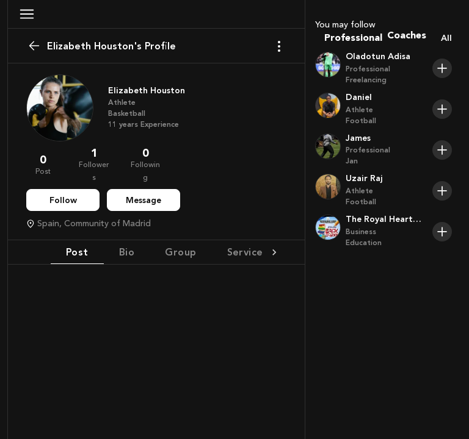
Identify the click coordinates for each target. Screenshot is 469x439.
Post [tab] (77, 251)
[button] (27, 14)
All (446, 38)
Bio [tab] (127, 251)
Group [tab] (180, 251)
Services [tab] (248, 251)
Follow (63, 200)
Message (143, 200)
